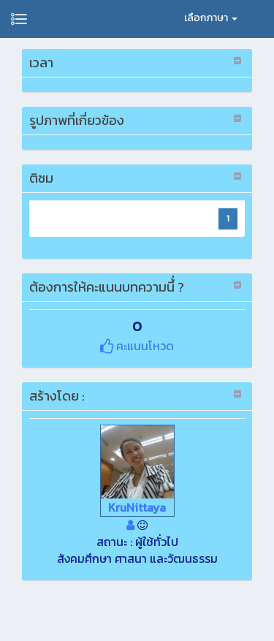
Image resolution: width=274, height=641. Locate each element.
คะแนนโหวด (137, 345)
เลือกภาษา (210, 18)
